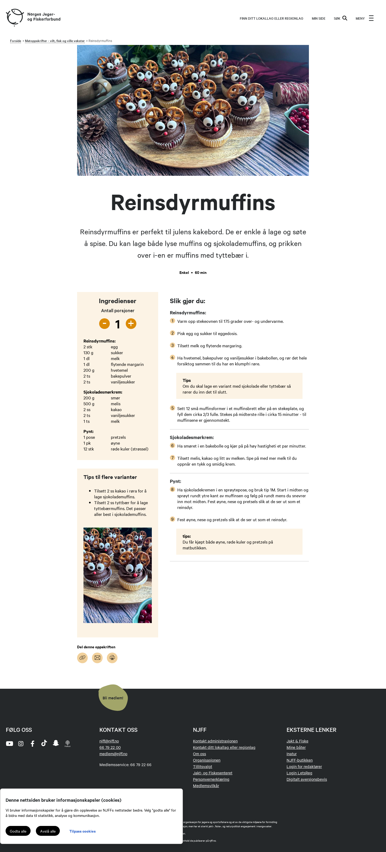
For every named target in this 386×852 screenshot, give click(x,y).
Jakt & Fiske (297, 741)
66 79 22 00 (110, 747)
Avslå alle (48, 831)
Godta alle (18, 831)
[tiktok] (44, 743)
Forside (15, 40)
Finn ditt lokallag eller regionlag (271, 18)
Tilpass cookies (82, 831)
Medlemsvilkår (206, 785)
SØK (340, 18)
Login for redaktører (304, 766)
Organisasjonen (206, 760)
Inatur (292, 753)
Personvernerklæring (211, 779)
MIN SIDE (318, 18)
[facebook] (32, 743)
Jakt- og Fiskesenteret (212, 772)
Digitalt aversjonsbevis (307, 779)
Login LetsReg (299, 772)
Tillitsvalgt (202, 766)
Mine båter (296, 747)
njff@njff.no (109, 741)
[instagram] (20, 743)
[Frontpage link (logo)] (15, 18)
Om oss (199, 753)
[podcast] (67, 743)
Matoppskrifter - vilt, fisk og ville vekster (55, 40)
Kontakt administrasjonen (215, 741)
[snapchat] (56, 743)
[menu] (364, 18)
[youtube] (9, 743)
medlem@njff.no (113, 753)
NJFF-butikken (300, 760)
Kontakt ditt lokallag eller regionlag (224, 747)
